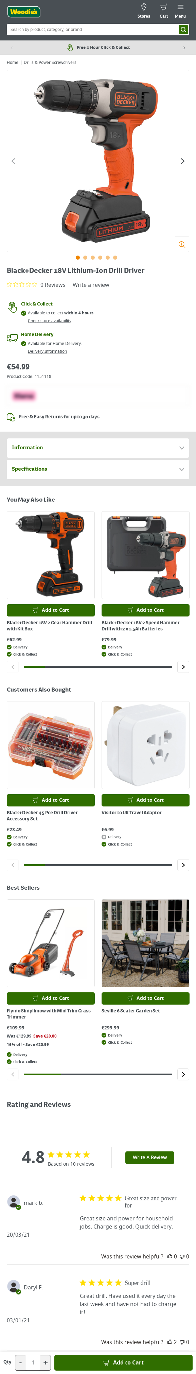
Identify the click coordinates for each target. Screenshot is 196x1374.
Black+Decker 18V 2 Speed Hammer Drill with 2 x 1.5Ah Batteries (141, 626)
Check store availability (49, 321)
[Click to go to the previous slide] (13, 161)
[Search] (183, 29)
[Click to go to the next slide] (183, 161)
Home (12, 62)
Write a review (91, 285)
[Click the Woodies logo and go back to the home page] (24, 11)
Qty (7, 1362)
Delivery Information (47, 351)
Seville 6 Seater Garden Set (131, 1011)
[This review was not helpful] (182, 1257)
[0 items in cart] (164, 12)
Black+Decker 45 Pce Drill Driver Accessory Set (42, 816)
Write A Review (150, 1157)
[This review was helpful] (169, 1257)
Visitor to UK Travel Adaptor (132, 813)
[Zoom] (182, 244)
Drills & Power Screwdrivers (50, 62)
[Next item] (184, 47)
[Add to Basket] (123, 1363)
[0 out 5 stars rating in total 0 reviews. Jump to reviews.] (36, 285)
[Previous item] (12, 47)
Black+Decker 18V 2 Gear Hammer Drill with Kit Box (49, 626)
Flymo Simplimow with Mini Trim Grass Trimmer (49, 1014)
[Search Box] (98, 29)
